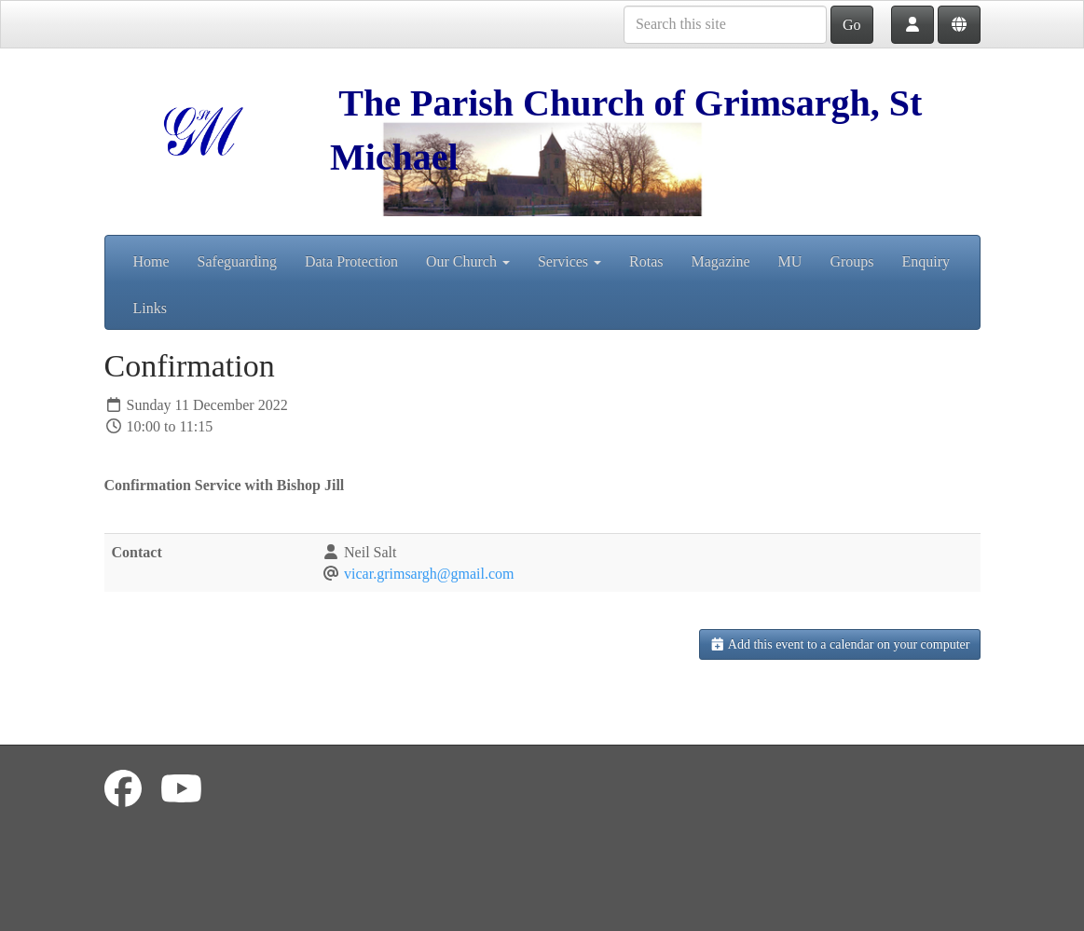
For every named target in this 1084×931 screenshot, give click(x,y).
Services (569, 261)
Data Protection (351, 261)
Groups (851, 261)
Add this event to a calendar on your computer (839, 644)
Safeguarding (237, 261)
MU (790, 261)
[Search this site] (725, 25)
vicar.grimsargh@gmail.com (429, 574)
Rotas (646, 261)
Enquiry (926, 261)
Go (852, 25)
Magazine (721, 261)
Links (150, 308)
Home (151, 261)
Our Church (468, 261)
